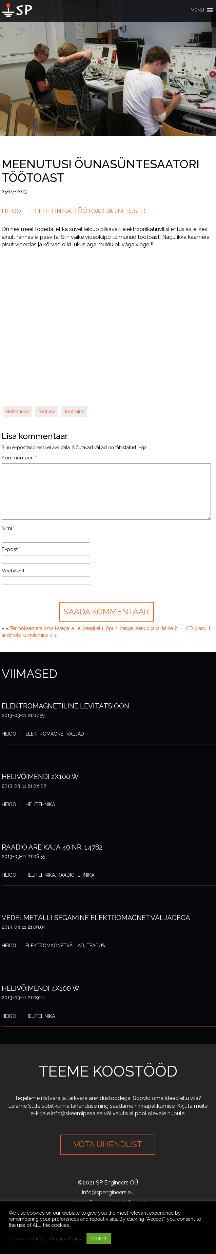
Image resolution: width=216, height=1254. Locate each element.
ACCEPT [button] (99, 1238)
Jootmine (74, 411)
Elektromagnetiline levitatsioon (65, 706)
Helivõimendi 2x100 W (40, 777)
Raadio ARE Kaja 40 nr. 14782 (52, 847)
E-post (11, 549)
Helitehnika (50, 210)
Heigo (11, 210)
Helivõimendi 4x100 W (40, 988)
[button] (197, 10)
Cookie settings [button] (27, 1238)
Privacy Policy (65, 1238)
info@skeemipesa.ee (76, 1113)
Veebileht (13, 571)
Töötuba (47, 411)
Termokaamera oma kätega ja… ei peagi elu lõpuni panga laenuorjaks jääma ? (93, 628)
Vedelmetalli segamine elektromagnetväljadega (96, 918)
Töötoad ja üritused (109, 210)
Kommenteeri (19, 458)
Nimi (8, 528)
